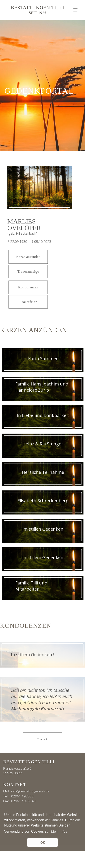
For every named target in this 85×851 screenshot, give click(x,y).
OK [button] (42, 842)
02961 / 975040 (23, 801)
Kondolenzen (28, 287)
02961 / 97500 (22, 796)
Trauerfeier (28, 302)
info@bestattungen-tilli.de (30, 791)
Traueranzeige (28, 271)
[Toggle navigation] (75, 9)
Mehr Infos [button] (59, 831)
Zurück (42, 739)
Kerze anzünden (28, 257)
